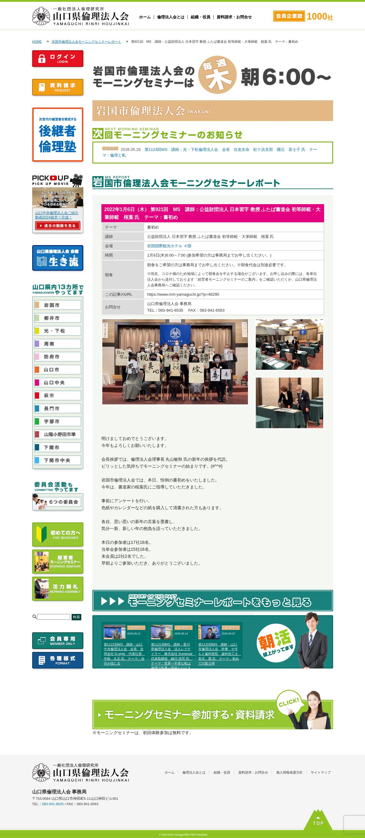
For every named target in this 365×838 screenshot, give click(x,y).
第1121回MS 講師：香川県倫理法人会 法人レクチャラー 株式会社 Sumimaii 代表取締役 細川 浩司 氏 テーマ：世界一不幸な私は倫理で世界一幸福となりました (173, 659)
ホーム (145, 17)
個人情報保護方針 (289, 772)
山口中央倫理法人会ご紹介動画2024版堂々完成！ (57, 215)
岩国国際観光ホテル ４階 (169, 246)
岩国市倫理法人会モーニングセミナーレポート (86, 41)
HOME (37, 41)
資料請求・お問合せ (234, 17)
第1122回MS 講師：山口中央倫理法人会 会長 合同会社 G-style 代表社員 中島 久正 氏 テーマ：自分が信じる (124, 654)
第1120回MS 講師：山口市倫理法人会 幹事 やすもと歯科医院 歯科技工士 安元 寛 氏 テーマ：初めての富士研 (219, 654)
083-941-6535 (53, 804)
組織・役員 (200, 17)
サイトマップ (321, 772)
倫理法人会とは (170, 17)
